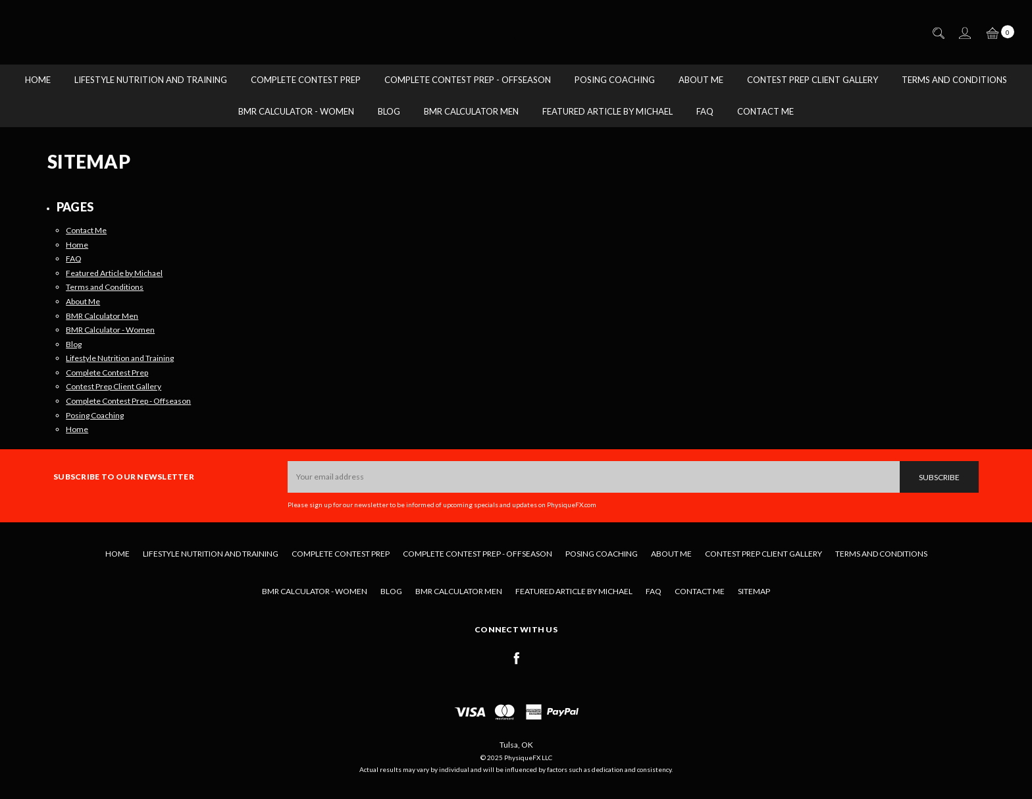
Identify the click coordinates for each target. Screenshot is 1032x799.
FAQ (704, 111)
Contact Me (765, 111)
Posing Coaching (615, 79)
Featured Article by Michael (607, 111)
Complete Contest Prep (306, 79)
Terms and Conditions (954, 79)
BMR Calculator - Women (296, 111)
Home (38, 79)
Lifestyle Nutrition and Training (150, 79)
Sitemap (754, 591)
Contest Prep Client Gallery (812, 79)
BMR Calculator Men (471, 111)
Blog (389, 111)
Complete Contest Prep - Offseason (467, 79)
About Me (701, 79)
